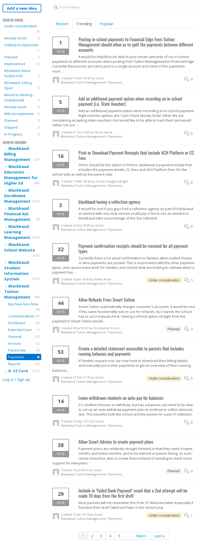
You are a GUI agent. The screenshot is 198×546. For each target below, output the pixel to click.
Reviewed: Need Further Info (22, 73)
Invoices (24, 343)
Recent (62, 23)
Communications (24, 316)
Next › (142, 535)
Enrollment (24, 323)
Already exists (22, 38)
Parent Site (24, 350)
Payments (24, 357)
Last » (159, 535)
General (24, 336)
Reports (24, 363)
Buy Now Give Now (24, 307)
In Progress (22, 134)
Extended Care (24, 329)
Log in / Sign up (16, 379)
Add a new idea (22, 8)
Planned (22, 57)
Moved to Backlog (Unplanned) (22, 97)
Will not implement (22, 113)
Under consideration (22, 29)
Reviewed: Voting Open (22, 85)
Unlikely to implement (22, 48)
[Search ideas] (123, 7)
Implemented (22, 63)
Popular (106, 23)
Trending (84, 23)
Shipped (22, 127)
